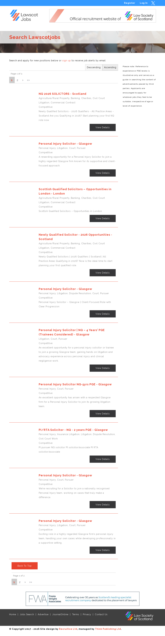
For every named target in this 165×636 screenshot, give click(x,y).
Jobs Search (27, 614)
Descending (94, 67)
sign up (66, 60)
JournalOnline (60, 614)
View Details (103, 127)
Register (129, 3)
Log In (144, 3)
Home (12, 614)
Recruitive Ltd (68, 629)
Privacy (87, 614)
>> (28, 80)
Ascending (110, 67)
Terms (75, 614)
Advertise (43, 614)
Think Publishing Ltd (108, 629)
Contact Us (101, 614)
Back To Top (24, 566)
